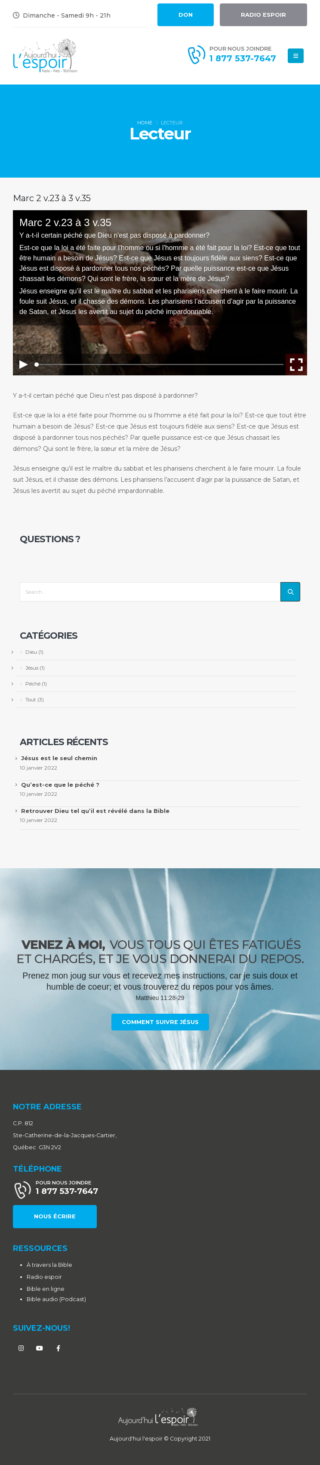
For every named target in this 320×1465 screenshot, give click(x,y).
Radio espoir (44, 1277)
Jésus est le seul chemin (59, 758)
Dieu (31, 652)
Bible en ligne (46, 1289)
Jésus (31, 668)
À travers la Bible (49, 1265)
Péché (32, 684)
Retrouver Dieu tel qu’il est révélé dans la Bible (95, 810)
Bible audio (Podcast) (56, 1299)
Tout (30, 700)
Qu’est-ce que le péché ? (60, 784)
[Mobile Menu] (296, 55)
